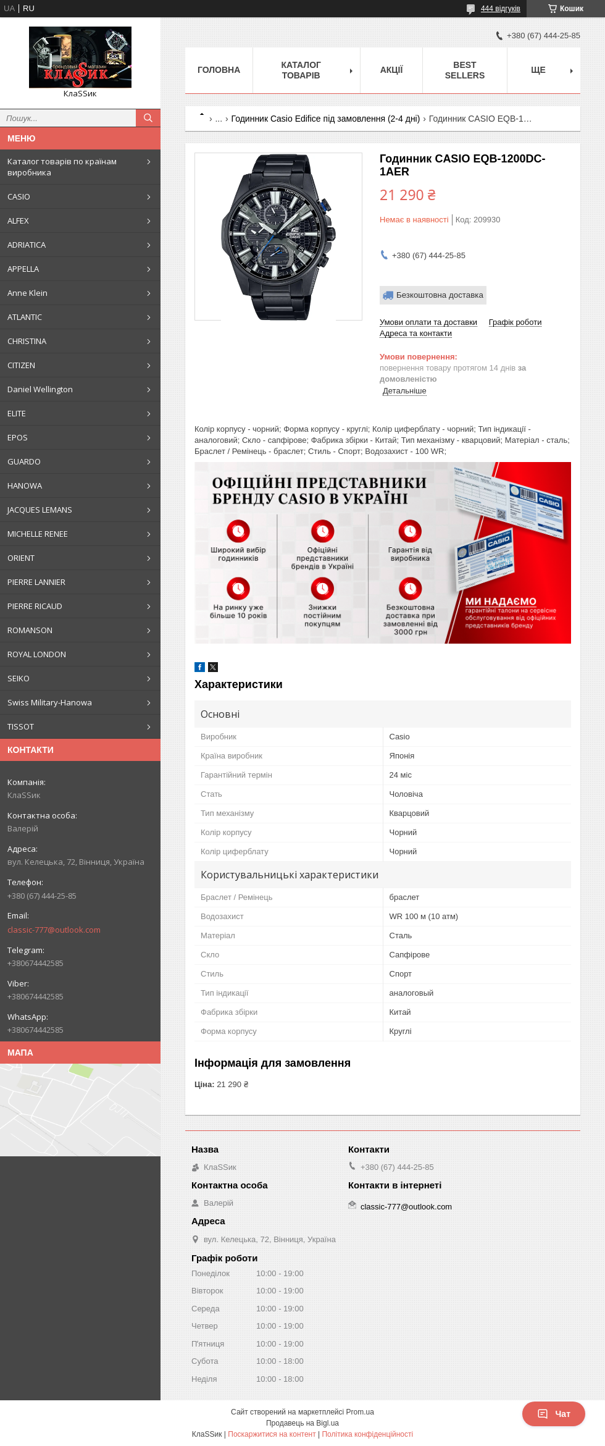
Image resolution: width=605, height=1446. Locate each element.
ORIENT (21, 557)
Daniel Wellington (40, 389)
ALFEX (18, 220)
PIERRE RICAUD (34, 606)
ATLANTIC (24, 316)
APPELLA (23, 268)
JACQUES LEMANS (39, 509)
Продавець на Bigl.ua (302, 1423)
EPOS (17, 437)
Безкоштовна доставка (439, 295)
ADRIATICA (26, 244)
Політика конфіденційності (367, 1434)
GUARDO (24, 461)
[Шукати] (148, 118)
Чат (553, 1413)
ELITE (16, 413)
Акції (391, 70)
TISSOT (20, 726)
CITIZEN (21, 365)
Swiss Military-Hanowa (49, 702)
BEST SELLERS (465, 70)
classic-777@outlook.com (54, 929)
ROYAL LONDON (36, 654)
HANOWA (24, 485)
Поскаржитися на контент (271, 1434)
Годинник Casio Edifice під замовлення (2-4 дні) (326, 119)
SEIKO (18, 678)
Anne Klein (27, 292)
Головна (219, 70)
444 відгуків (500, 8)
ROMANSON (29, 630)
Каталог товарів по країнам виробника (62, 167)
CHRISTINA (26, 341)
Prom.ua (360, 1412)
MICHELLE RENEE (37, 533)
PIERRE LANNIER (36, 581)
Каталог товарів (301, 70)
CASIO (18, 196)
